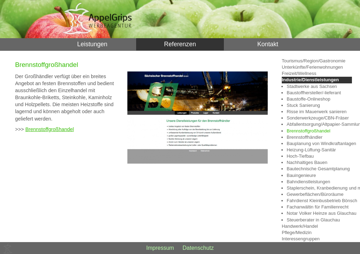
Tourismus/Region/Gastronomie (313, 60)
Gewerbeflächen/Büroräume (315, 194)
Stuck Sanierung (303, 105)
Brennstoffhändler (304, 137)
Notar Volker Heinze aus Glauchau (319, 213)
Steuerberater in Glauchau (313, 219)
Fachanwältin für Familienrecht (317, 207)
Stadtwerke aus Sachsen (312, 86)
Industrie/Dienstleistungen (310, 79)
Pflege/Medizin (297, 232)
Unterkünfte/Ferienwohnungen (312, 67)
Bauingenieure (301, 175)
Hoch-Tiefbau (300, 156)
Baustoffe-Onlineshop (308, 99)
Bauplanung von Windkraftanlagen (319, 143)
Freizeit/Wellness (299, 73)
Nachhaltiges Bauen (307, 162)
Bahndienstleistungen (308, 181)
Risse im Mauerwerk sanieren (317, 111)
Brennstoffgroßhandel (49, 129)
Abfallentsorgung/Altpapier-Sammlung (319, 124)
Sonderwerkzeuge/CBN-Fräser (318, 118)
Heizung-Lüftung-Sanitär (311, 149)
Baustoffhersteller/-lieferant (314, 92)
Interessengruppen (301, 238)
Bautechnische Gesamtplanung (318, 168)
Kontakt (267, 44)
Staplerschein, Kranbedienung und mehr (319, 188)
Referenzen (180, 44)
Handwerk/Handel (300, 226)
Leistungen (92, 44)
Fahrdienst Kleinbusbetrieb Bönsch (319, 200)
